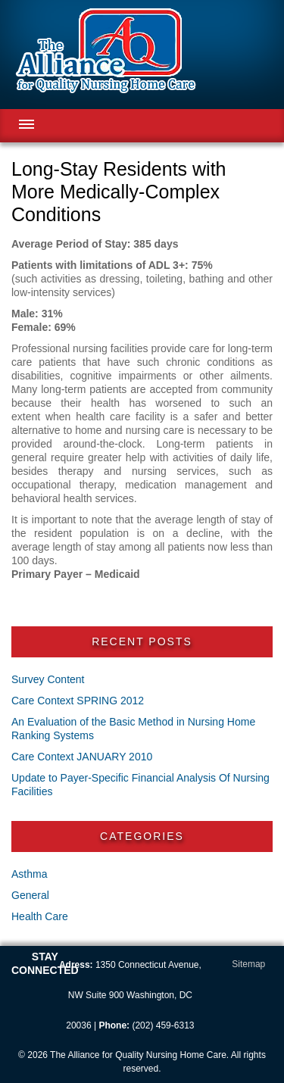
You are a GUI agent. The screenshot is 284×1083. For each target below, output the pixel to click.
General (30, 895)
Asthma (29, 874)
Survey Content (48, 679)
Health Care (39, 916)
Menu (26, 124)
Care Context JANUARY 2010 (81, 757)
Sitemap (248, 964)
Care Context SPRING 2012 (77, 700)
